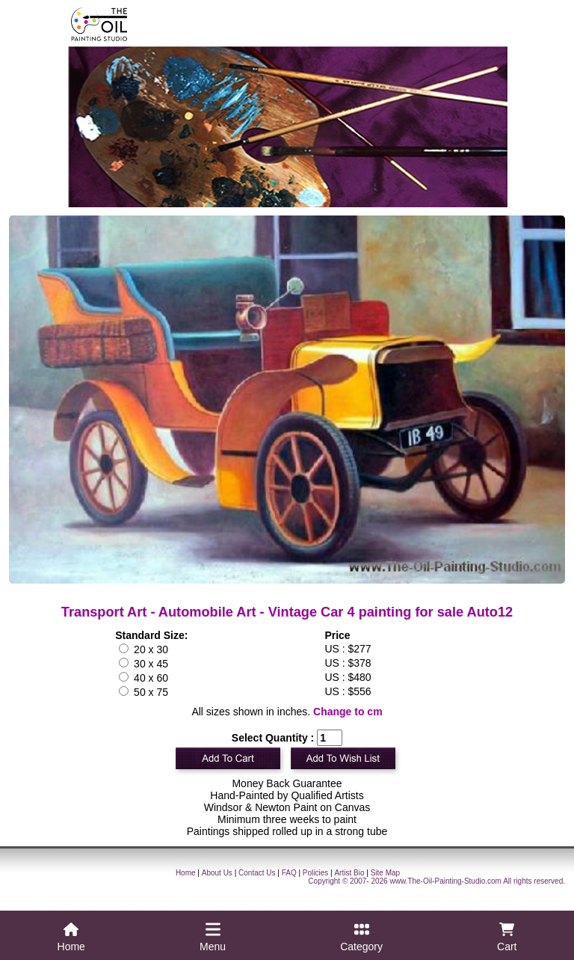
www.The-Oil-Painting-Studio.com (445, 881)
